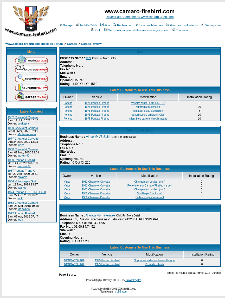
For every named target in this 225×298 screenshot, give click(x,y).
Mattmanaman (27, 134)
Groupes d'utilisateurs (182, 25)
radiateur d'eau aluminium (148, 110)
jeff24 (21, 144)
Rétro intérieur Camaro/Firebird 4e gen (149, 185)
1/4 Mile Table (86, 25)
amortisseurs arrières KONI (148, 114)
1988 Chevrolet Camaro (23, 202)
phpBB (106, 288)
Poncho (67, 103)
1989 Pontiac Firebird (21, 160)
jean (20, 219)
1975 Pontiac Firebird (97, 103)
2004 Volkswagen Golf (22, 181)
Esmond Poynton (133, 280)
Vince (67, 181)
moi (140, 51)
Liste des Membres (149, 25)
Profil (96, 30)
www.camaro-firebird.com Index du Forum (34, 43)
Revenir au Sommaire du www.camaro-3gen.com (139, 17)
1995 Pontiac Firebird (107, 260)
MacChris (24, 208)
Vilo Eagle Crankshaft (149, 193)
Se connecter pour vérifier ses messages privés (136, 30)
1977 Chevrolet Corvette (23, 138)
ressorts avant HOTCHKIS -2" (148, 103)
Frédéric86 (24, 166)
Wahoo (22, 187)
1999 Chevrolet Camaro (23, 127)
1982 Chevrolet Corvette (96, 181)
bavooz (22, 176)
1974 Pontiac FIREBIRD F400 (27, 192)
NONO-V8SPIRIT (74, 260)
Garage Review (91, 43)
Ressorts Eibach (154, 264)
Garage (66, 25)
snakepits (24, 123)
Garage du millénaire (140, 209)
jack (20, 198)
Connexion (180, 30)
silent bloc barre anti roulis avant (147, 118)
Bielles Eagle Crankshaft (150, 197)
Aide (105, 25)
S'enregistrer (211, 25)
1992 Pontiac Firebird (21, 213)
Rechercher (122, 25)
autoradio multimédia (148, 106)
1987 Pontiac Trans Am (22, 170)
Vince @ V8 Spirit (140, 130)
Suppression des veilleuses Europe (154, 260)
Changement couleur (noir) (149, 181)
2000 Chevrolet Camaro (23, 149)
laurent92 (24, 155)
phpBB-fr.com (120, 291)
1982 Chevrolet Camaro (23, 117)
